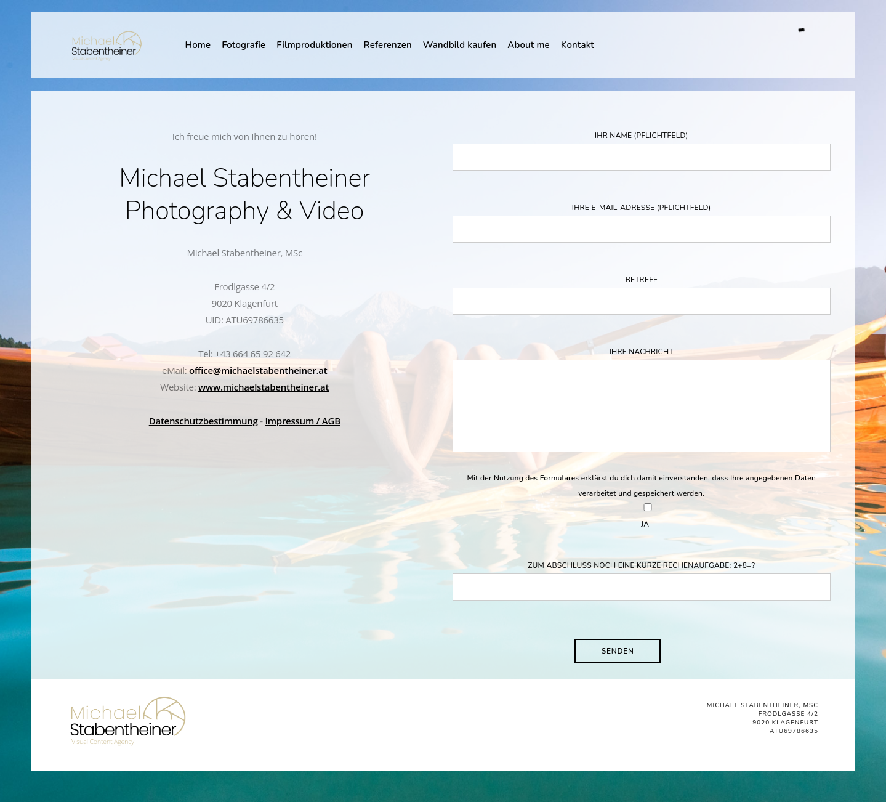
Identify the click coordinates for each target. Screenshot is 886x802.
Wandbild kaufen (459, 45)
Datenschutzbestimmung (203, 421)
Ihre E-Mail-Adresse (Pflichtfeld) (642, 223)
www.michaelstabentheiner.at (263, 387)
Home (198, 45)
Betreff (642, 295)
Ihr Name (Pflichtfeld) (642, 151)
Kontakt (577, 45)
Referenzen (388, 45)
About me (528, 45)
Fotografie (243, 45)
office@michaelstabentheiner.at (258, 370)
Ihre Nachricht (642, 402)
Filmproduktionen (314, 45)
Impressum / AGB (302, 421)
